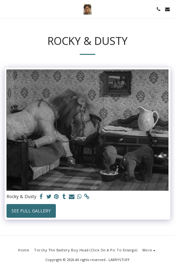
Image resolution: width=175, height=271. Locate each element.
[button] (7, 8)
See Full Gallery (31, 211)
